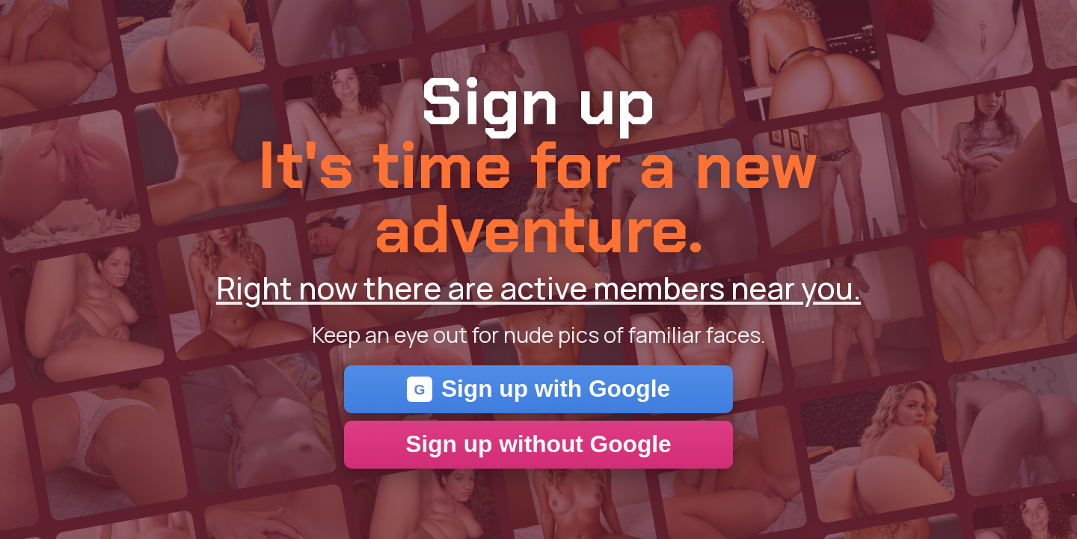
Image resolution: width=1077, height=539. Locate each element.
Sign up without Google (538, 443)
